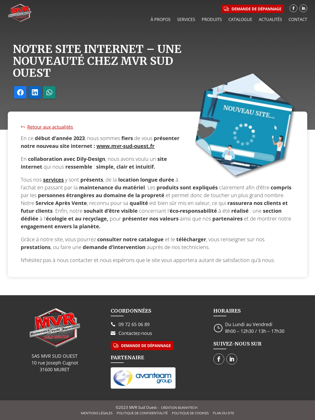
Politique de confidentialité (142, 413)
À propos (161, 19)
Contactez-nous (135, 333)
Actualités (270, 19)
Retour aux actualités (50, 127)
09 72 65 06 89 (134, 324)
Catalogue (240, 19)
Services (186, 19)
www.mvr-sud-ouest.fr (125, 145)
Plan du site (223, 413)
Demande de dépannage (146, 345)
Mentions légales (97, 413)
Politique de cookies (190, 413)
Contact (298, 19)
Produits (212, 19)
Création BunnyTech (179, 407)
